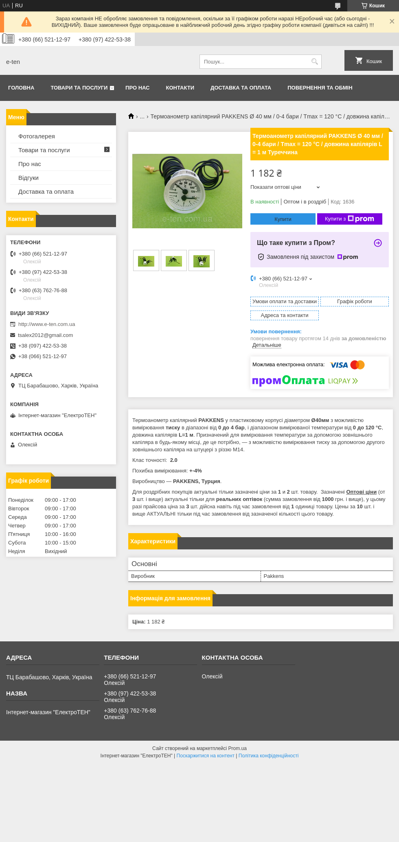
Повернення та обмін (319, 88)
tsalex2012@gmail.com (45, 335)
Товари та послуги (78, 88)
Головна (21, 88)
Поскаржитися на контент (206, 756)
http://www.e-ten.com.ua (46, 324)
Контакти (180, 88)
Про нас (137, 88)
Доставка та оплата (240, 88)
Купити (283, 219)
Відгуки (28, 177)
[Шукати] (314, 62)
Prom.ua (237, 748)
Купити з (349, 219)
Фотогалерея (36, 136)
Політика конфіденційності (269, 756)
